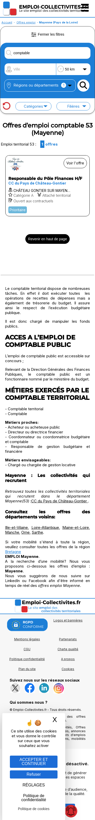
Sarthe (37, 532)
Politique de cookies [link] (34, 809)
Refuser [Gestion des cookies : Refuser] (34, 774)
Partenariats (68, 639)
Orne (25, 532)
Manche (12, 532)
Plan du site (27, 669)
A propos (68, 659)
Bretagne (13, 551)
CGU (27, 649)
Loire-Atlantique (45, 527)
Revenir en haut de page (47, 239)
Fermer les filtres (47, 35)
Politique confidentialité (27, 659)
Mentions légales (27, 639)
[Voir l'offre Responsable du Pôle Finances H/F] (47, 185)
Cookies (68, 669)
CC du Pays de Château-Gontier (59, 501)
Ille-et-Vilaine (16, 527)
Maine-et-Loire (75, 527)
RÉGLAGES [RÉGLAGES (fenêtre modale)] (34, 785)
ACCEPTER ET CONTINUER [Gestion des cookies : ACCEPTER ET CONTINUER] (34, 761)
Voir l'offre (75, 163)
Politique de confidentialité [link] (33, 798)
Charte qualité (68, 649)
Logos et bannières (68, 620)
